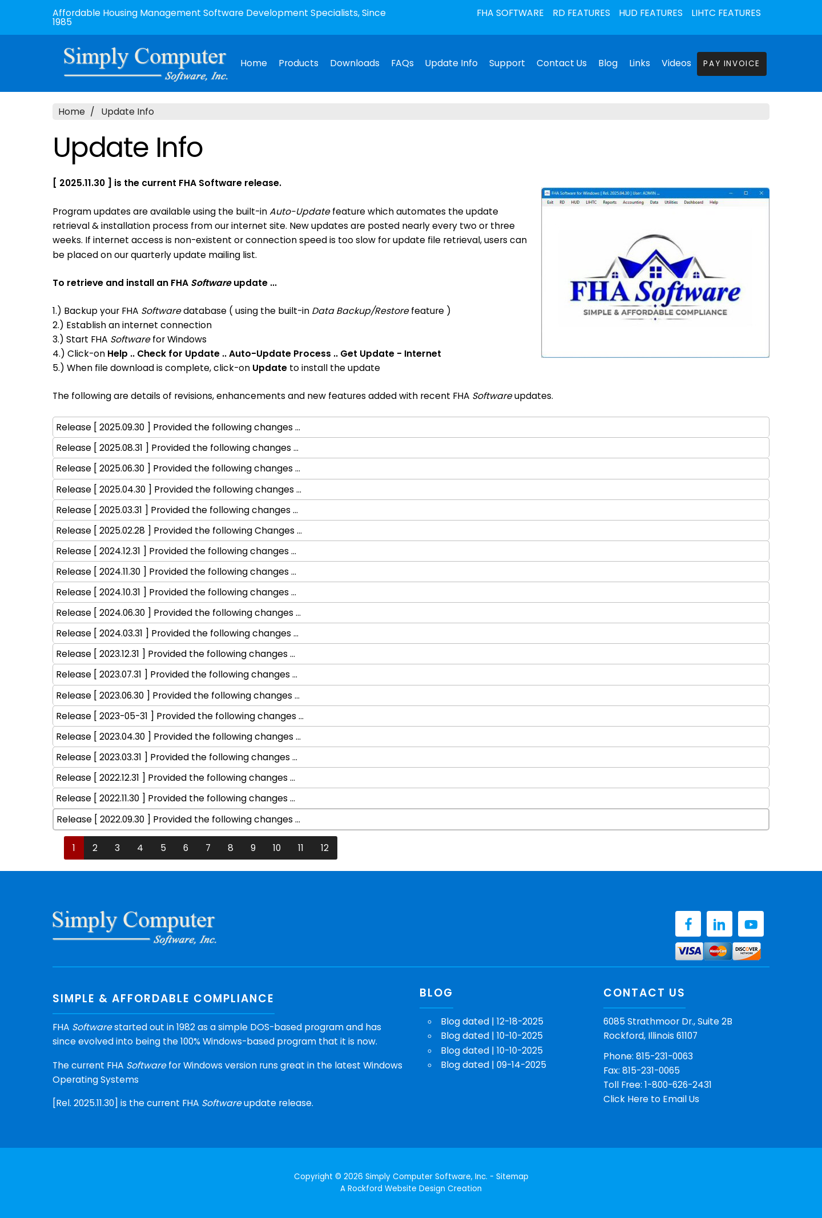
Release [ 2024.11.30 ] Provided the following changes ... (176, 572)
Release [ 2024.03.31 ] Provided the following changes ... (177, 633)
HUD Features (651, 13)
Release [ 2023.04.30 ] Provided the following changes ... (178, 737)
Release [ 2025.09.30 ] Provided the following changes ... (178, 427)
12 (325, 848)
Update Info (451, 63)
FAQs (402, 63)
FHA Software (510, 13)
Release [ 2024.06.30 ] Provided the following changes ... (178, 613)
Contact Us (562, 63)
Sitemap (512, 1176)
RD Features (581, 13)
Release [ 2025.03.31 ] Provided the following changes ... (177, 510)
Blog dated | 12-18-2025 (492, 1021)
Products (299, 63)
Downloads (355, 63)
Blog (608, 63)
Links (639, 63)
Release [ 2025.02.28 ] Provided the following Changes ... (179, 531)
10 (277, 848)
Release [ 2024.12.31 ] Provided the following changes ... (176, 551)
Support (507, 63)
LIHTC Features (726, 13)
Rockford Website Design (396, 1188)
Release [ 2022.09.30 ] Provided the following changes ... (178, 819)
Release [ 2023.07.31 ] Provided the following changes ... (176, 674)
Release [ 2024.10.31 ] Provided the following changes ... (176, 592)
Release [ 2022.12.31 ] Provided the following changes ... (175, 778)
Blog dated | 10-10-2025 (492, 1036)
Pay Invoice (731, 63)
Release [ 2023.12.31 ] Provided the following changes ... (175, 654)
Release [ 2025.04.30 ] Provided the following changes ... (178, 489)
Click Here (625, 1099)
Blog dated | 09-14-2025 (493, 1065)
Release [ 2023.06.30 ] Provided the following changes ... (178, 695)
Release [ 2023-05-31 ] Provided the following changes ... (180, 716)
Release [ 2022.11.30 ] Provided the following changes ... (175, 798)
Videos (676, 63)
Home (253, 63)
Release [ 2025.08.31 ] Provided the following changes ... (177, 448)
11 (301, 848)
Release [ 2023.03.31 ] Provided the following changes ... (176, 757)
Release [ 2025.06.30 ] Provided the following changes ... (178, 468)
